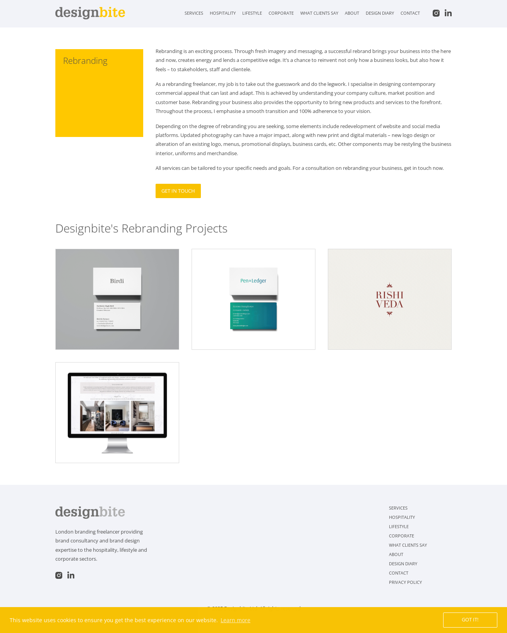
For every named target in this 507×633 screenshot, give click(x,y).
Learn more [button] (235, 620)
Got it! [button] (470, 619)
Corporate (281, 13)
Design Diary (380, 13)
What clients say (319, 13)
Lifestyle (252, 13)
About (352, 13)
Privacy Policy (405, 582)
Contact (410, 13)
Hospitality (223, 13)
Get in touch (178, 190)
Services (194, 13)
